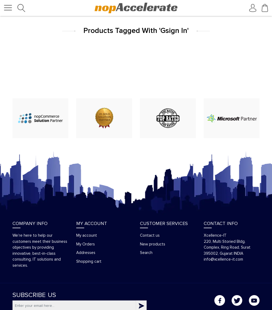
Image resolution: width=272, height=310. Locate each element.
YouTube (254, 300)
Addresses (85, 253)
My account (86, 235)
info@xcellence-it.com (223, 259)
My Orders (85, 244)
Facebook (219, 300)
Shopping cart (88, 262)
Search (146, 253)
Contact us (150, 235)
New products (152, 244)
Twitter (237, 300)
